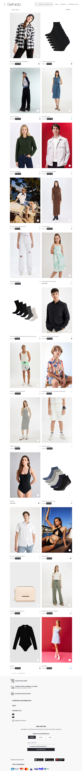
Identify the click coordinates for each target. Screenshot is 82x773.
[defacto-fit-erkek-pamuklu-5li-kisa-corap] (57, 475)
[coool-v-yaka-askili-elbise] (57, 640)
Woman (32, 737)
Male (41, 737)
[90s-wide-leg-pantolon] (25, 255)
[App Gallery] (59, 759)
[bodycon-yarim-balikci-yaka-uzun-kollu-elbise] (57, 200)
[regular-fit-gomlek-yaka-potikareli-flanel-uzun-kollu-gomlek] (25, 35)
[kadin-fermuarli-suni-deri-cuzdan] (25, 585)
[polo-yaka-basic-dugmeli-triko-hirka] (25, 145)
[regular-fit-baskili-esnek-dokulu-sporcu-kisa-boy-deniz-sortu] (25, 365)
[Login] (56, 4)
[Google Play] (49, 759)
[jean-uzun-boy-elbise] (57, 90)
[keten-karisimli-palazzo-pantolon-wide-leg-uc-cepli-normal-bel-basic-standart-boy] (57, 585)
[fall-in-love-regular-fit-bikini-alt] (57, 530)
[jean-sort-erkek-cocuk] (57, 420)
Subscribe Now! (41, 749)
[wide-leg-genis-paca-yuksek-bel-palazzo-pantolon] (25, 90)
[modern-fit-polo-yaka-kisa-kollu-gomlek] (57, 310)
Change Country (20, 720)
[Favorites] (63, 4)
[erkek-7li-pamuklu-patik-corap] (57, 35)
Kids (50, 737)
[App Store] (39, 759)
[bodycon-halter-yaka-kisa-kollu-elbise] (25, 420)
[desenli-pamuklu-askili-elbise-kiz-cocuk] (57, 255)
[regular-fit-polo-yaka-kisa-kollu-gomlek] (25, 530)
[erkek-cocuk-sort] (25, 200)
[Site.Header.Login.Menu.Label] (5, 4)
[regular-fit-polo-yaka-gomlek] (57, 145)
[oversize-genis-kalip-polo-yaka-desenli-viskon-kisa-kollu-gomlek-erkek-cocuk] (57, 365)
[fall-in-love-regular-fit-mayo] (25, 475)
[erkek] (25, 310)
